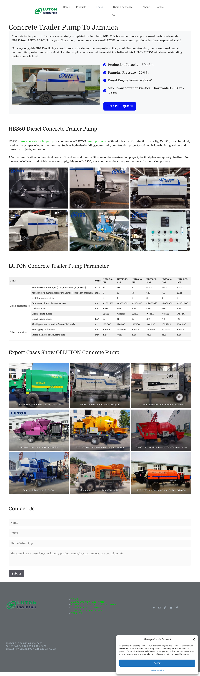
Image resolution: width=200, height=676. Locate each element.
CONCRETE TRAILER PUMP (88, 602)
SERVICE (76, 613)
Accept (157, 663)
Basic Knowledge (126, 7)
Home (66, 7)
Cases (103, 7)
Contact (160, 7)
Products (84, 7)
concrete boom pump (86, 607)
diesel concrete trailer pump (36, 141)
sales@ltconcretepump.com (36, 649)
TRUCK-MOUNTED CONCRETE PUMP (93, 605)
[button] (193, 639)
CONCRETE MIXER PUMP (86, 610)
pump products (97, 141)
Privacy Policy (157, 670)
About (146, 7)
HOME (75, 599)
